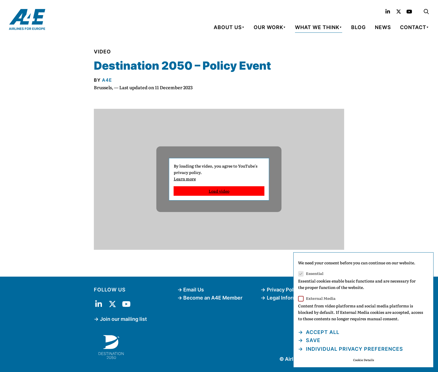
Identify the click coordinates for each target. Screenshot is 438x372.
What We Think (317, 27)
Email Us (193, 290)
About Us (228, 27)
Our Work (268, 27)
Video (102, 52)
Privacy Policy (284, 290)
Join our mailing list (123, 319)
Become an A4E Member (212, 298)
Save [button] (312, 340)
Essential (312, 273)
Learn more (185, 178)
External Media (318, 298)
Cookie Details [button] (363, 360)
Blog (358, 27)
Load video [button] (219, 191)
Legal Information (288, 298)
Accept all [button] (321, 332)
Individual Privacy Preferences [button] (353, 349)
